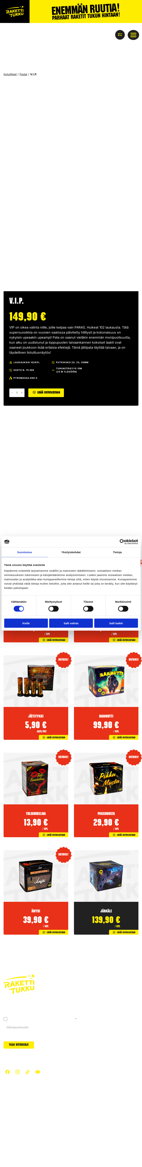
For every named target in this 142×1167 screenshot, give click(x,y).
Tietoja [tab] (117, 552)
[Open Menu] (133, 35)
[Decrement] (12, 392)
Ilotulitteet (10, 74)
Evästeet (34, 1147)
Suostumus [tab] (24, 552)
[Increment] (22, 392)
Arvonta (82, 1121)
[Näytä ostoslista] (120, 35)
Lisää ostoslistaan (48, 392)
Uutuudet (83, 1114)
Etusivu (8, 1101)
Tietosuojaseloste (15, 1147)
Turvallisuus (11, 1107)
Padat (23, 74)
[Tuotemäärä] (17, 392)
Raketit (81, 1101)
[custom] (7, 1072)
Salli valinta (71, 623)
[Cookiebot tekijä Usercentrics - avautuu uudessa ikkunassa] (122, 542)
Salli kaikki (116, 623)
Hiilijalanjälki (47, 1107)
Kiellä (26, 623)
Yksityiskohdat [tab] (71, 552)
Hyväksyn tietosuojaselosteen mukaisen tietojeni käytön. (42, 1019)
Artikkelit (44, 1101)
